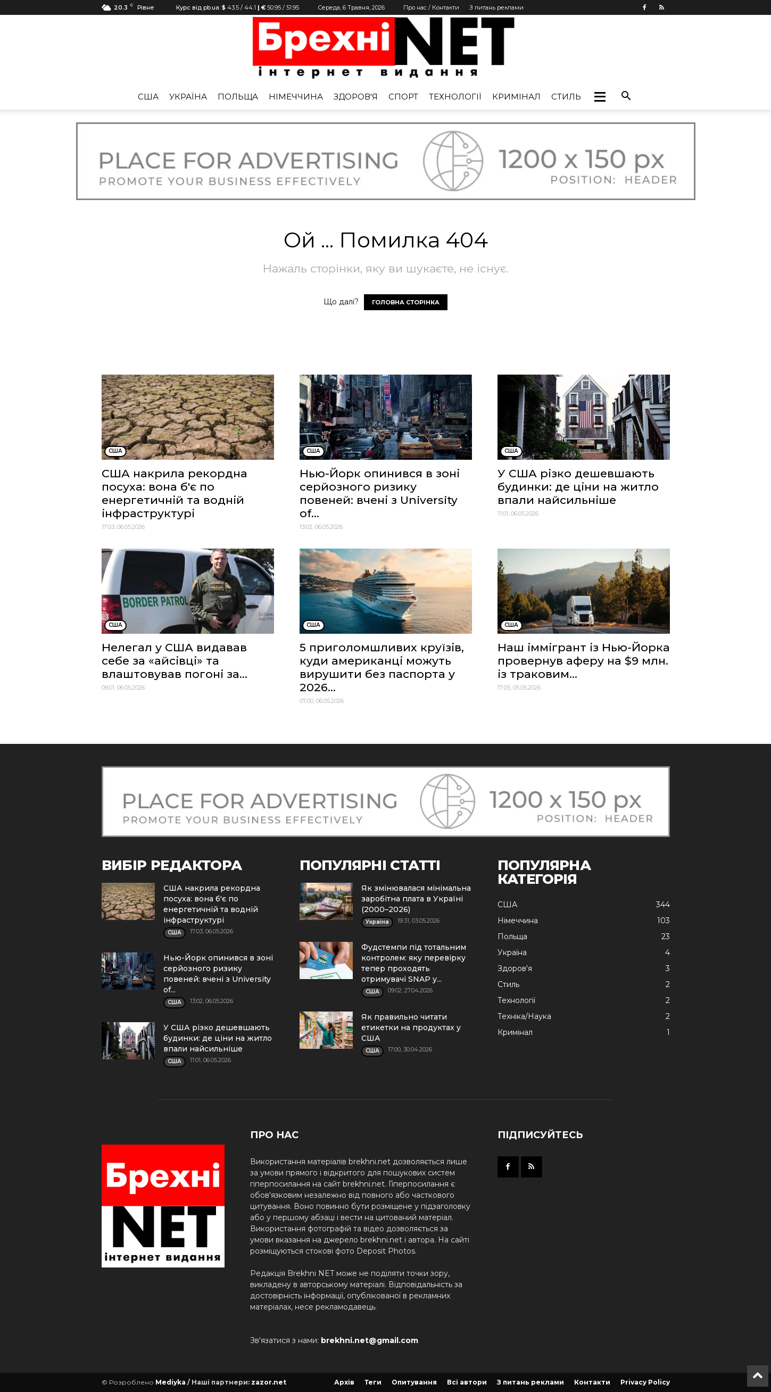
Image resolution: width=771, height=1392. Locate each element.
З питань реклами (496, 7)
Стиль (566, 97)
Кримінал (516, 97)
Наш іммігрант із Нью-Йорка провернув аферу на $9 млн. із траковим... (584, 661)
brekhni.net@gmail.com (369, 1340)
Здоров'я (356, 97)
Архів (344, 1382)
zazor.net (268, 1382)
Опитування (414, 1382)
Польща (238, 97)
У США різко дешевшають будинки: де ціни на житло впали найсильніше (578, 487)
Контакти (592, 1382)
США (148, 97)
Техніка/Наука (524, 1016)
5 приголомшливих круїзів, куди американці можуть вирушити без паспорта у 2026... (382, 667)
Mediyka (170, 1382)
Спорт (403, 97)
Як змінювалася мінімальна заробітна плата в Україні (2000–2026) (416, 898)
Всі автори (467, 1382)
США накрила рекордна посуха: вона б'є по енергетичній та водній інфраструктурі (174, 493)
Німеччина (296, 97)
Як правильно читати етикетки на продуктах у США (411, 1027)
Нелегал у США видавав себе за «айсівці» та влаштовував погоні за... (174, 661)
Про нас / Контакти (431, 7)
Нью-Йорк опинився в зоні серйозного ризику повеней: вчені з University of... (380, 493)
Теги (373, 1382)
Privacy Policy (645, 1382)
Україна (188, 97)
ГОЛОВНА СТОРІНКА (406, 302)
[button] (599, 97)
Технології (455, 97)
